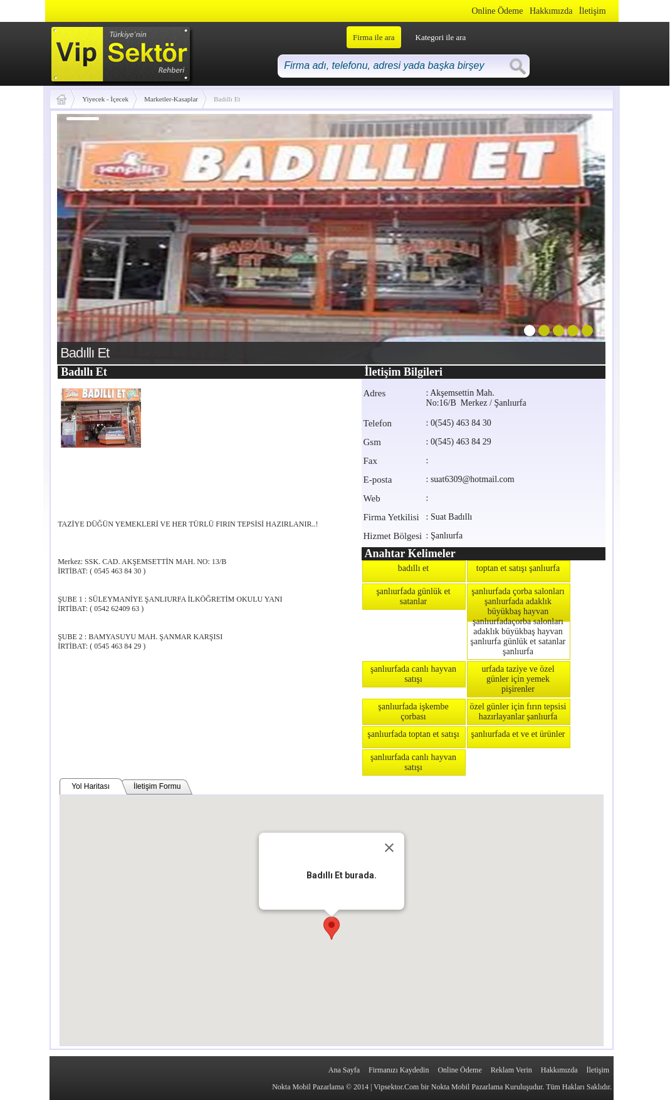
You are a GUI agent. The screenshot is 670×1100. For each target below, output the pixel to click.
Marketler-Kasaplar (171, 99)
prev (92, 237)
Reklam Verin (511, 1070)
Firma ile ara (373, 37)
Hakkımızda (551, 11)
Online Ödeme (497, 11)
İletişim (592, 11)
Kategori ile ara (441, 37)
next (570, 237)
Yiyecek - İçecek (105, 99)
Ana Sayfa (344, 1070)
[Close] (389, 848)
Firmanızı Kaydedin (399, 1070)
